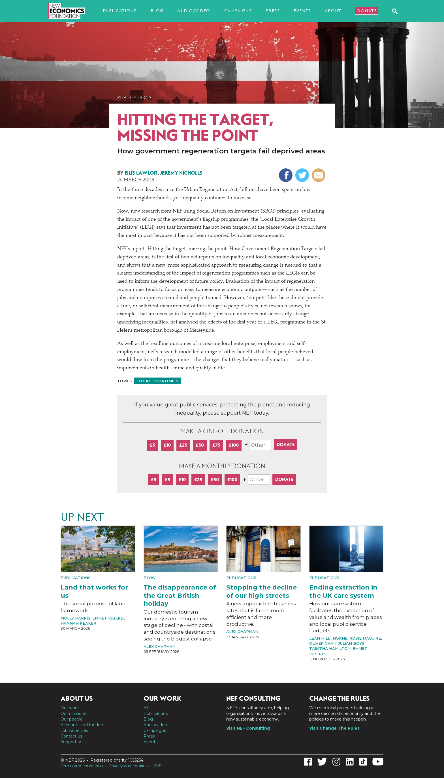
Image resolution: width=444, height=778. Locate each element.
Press (273, 10)
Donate (367, 10)
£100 (234, 445)
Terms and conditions (82, 765)
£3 (153, 479)
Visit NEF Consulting (248, 728)
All (146, 707)
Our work (70, 707)
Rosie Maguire (365, 638)
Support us (71, 741)
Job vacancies (74, 730)
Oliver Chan (322, 643)
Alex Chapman (160, 646)
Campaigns (238, 10)
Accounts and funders (82, 724)
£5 (152, 445)
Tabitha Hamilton (330, 648)
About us (77, 698)
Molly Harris (75, 618)
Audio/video (193, 10)
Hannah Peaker (78, 623)
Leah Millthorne (328, 638)
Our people (72, 719)
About (333, 10)
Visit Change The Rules (334, 728)
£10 (167, 445)
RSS (157, 765)
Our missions (73, 713)
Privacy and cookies (128, 765)
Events (302, 10)
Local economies (157, 381)
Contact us (71, 736)
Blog (157, 10)
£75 (216, 445)
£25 (183, 445)
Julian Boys (351, 643)
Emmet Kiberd (108, 618)
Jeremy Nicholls (181, 173)
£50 (200, 445)
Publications (120, 10)
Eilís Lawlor (141, 173)
